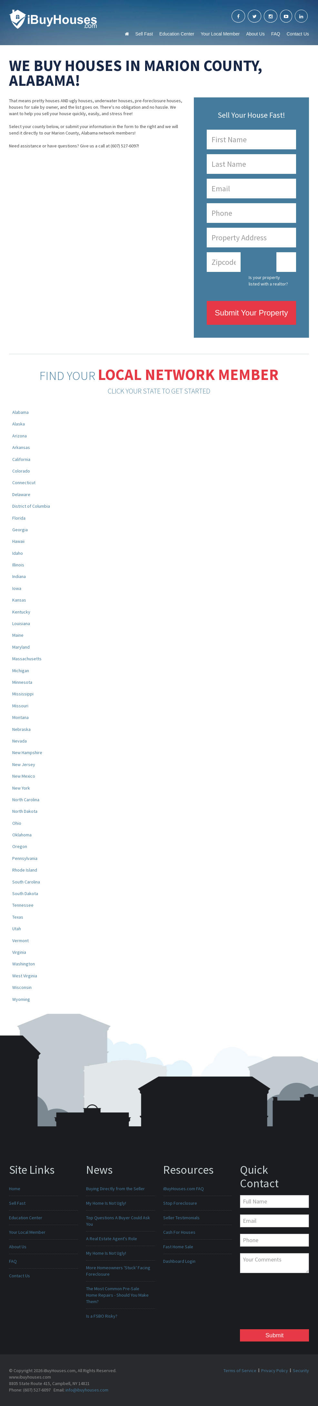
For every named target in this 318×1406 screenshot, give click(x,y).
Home (14, 1189)
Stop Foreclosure (180, 1203)
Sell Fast (144, 33)
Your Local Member (220, 33)
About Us (255, 33)
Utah (16, 929)
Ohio (16, 823)
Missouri (20, 706)
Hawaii (18, 541)
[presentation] (266, 1303)
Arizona (19, 436)
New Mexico (23, 776)
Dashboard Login (179, 1261)
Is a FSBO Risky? (101, 1316)
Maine (18, 635)
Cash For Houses (179, 1232)
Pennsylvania (24, 858)
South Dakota (25, 893)
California (21, 459)
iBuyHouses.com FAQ (183, 1189)
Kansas (19, 600)
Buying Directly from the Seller (115, 1189)
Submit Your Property (251, 312)
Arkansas (21, 447)
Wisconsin (22, 987)
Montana (20, 717)
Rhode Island (24, 870)
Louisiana (21, 623)
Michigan (20, 670)
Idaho (17, 553)
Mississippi (23, 694)
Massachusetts (27, 659)
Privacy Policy (274, 1370)
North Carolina (25, 800)
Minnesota (22, 682)
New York (21, 788)
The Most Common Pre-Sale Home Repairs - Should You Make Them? (117, 1295)
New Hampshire (27, 752)
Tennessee (23, 905)
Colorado (21, 471)
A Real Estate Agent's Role (111, 1238)
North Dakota (24, 811)
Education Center (176, 33)
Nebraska (21, 729)
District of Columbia (31, 506)
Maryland (21, 647)
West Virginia (24, 976)
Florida (18, 518)
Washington (23, 964)
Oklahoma (22, 835)
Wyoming (21, 999)
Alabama (20, 412)
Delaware (21, 494)
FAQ (275, 33)
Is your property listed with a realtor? (268, 280)
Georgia (20, 530)
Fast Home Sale (178, 1247)
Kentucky (21, 612)
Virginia (19, 952)
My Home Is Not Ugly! (106, 1203)
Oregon (19, 846)
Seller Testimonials (181, 1218)
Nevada (19, 741)
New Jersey (23, 764)
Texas (17, 917)
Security (301, 1370)
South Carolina (26, 882)
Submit (274, 1335)
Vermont (20, 940)
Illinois (18, 565)
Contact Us (298, 33)
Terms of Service (240, 1370)
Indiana (19, 576)
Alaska (18, 424)
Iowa (16, 588)
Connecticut (23, 482)
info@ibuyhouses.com (86, 1390)
